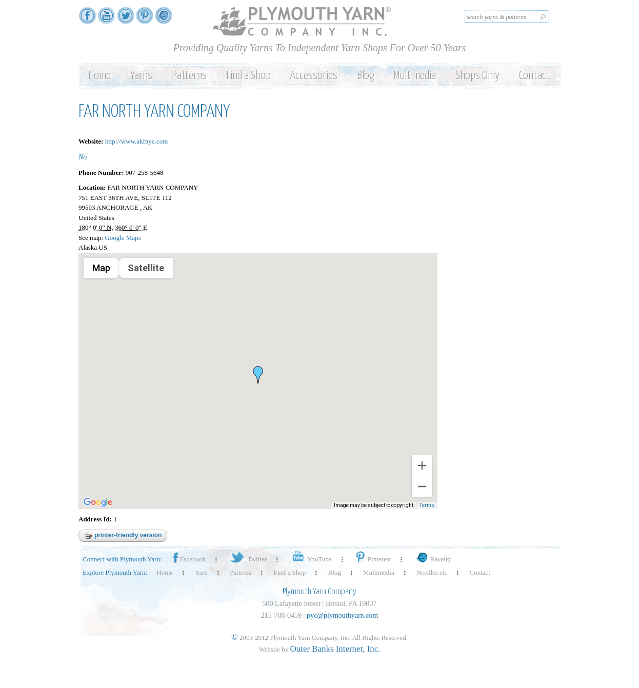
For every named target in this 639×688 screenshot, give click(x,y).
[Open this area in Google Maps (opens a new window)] (98, 502)
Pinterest (372, 559)
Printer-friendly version (123, 536)
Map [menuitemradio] (101, 267)
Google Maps (123, 237)
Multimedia (414, 76)
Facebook (188, 559)
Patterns (189, 76)
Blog (365, 76)
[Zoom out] (422, 486)
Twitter (247, 559)
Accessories (313, 76)
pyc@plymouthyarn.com (342, 615)
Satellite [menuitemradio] (145, 267)
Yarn (201, 572)
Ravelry (432, 559)
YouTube (310, 559)
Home (99, 76)
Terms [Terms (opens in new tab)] (427, 506)
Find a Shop (248, 76)
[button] (258, 374)
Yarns (141, 76)
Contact (534, 76)
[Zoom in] (422, 465)
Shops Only (477, 76)
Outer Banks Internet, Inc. (335, 649)
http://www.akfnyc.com (136, 141)
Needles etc (431, 572)
